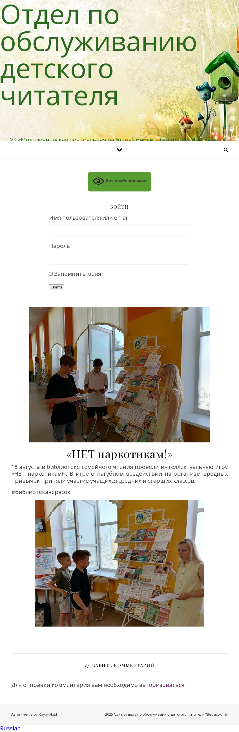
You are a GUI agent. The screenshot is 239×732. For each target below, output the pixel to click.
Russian (10, 728)
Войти (56, 287)
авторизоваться (161, 685)
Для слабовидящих (119, 181)
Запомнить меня (77, 273)
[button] (119, 728)
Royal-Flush (48, 714)
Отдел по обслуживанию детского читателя (98, 54)
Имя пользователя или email (89, 217)
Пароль (59, 246)
